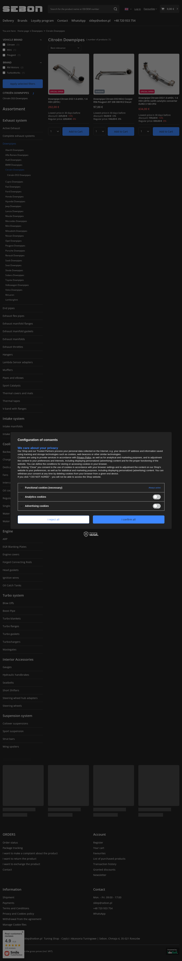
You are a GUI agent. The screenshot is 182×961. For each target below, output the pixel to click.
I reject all (53, 519)
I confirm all (129, 519)
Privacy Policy (84, 457)
